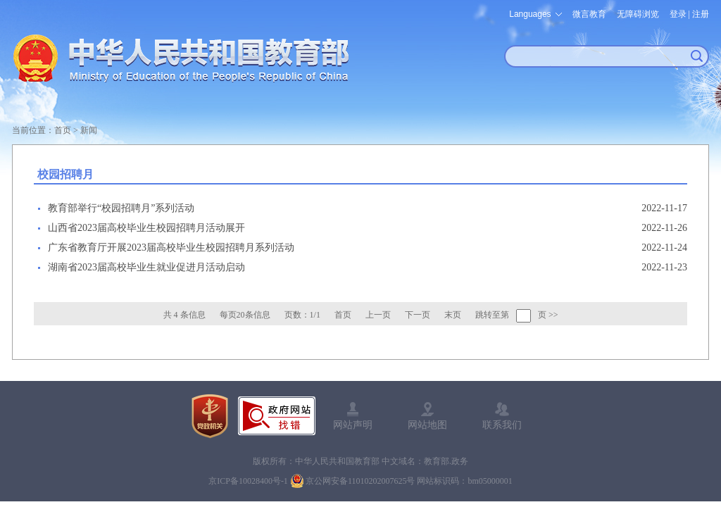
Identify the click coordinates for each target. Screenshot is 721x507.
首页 (62, 130)
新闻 (88, 130)
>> (553, 315)
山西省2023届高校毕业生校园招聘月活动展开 (146, 228)
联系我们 (502, 424)
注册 (700, 14)
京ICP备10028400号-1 (248, 481)
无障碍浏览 (638, 14)
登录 (678, 14)
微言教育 (589, 14)
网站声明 (352, 424)
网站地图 (427, 424)
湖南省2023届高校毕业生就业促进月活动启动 (146, 267)
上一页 (378, 315)
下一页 (417, 315)
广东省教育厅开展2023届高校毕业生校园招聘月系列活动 (171, 247)
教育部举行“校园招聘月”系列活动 (121, 208)
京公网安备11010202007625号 (360, 481)
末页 (452, 315)
